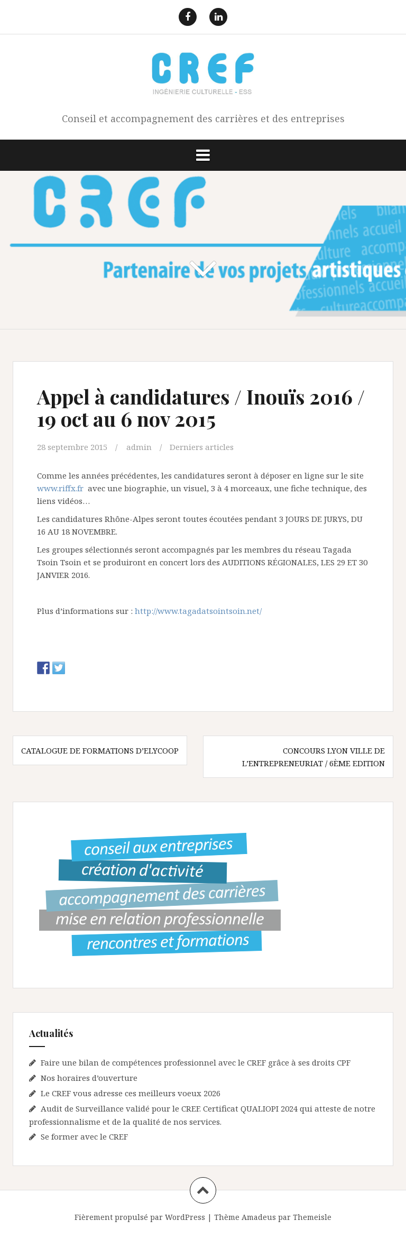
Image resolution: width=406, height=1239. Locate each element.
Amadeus (259, 1217)
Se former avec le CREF (84, 1136)
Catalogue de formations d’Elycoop (100, 750)
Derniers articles (202, 447)
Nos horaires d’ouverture (89, 1077)
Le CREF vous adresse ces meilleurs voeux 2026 (130, 1093)
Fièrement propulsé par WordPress (140, 1217)
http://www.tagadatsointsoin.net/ (198, 610)
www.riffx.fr (60, 488)
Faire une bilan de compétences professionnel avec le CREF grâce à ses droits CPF (195, 1062)
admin (139, 447)
